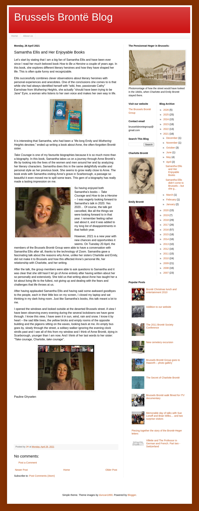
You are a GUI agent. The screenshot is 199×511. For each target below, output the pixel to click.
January (171, 204)
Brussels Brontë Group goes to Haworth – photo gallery (163, 361)
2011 (166, 253)
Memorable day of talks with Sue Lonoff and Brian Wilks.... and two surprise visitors (164, 416)
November (172, 142)
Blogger (132, 495)
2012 (166, 248)
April (169, 161)
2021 (166, 133)
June (169, 152)
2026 (166, 109)
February (171, 199)
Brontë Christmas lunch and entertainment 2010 (161, 291)
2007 (166, 272)
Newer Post (21, 469)
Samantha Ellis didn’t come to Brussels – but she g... (175, 184)
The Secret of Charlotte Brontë (163, 377)
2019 (166, 215)
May (169, 157)
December (172, 138)
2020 (166, 210)
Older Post (111, 469)
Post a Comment (27, 462)
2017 (166, 224)
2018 (166, 220)
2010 (166, 258)
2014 (166, 239)
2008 (166, 268)
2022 (166, 129)
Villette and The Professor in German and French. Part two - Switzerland (163, 443)
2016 (166, 229)
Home (14, 35)
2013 (166, 244)
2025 (166, 114)
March (170, 194)
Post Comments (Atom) (42, 475)
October (171, 147)
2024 (166, 119)
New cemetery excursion (159, 342)
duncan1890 (106, 495)
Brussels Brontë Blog (63, 17)
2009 (166, 263)
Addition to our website (158, 306)
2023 (166, 124)
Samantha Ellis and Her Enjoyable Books (174, 170)
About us (28, 35)
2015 (166, 234)
